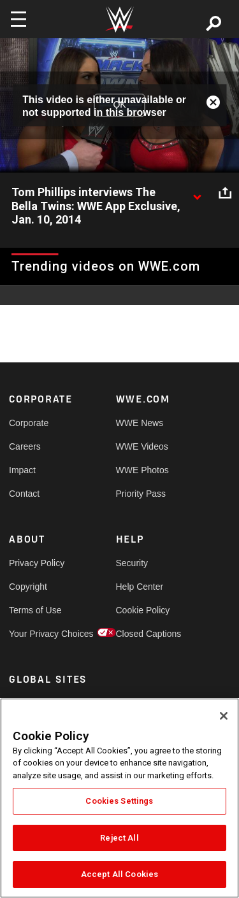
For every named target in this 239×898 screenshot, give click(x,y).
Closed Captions (143, 634)
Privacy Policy (35, 563)
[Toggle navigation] (18, 19)
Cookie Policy (143, 610)
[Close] (224, 716)
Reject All (119, 838)
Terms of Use (35, 610)
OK (119, 105)
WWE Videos (142, 446)
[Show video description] (197, 193)
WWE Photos (142, 470)
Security (132, 563)
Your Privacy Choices (35, 634)
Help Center (140, 586)
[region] (119, 798)
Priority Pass (141, 493)
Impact (22, 470)
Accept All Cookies (119, 874)
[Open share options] (225, 193)
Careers (25, 446)
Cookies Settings (119, 801)
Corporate (28, 423)
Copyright (28, 586)
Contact (24, 493)
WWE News (140, 423)
